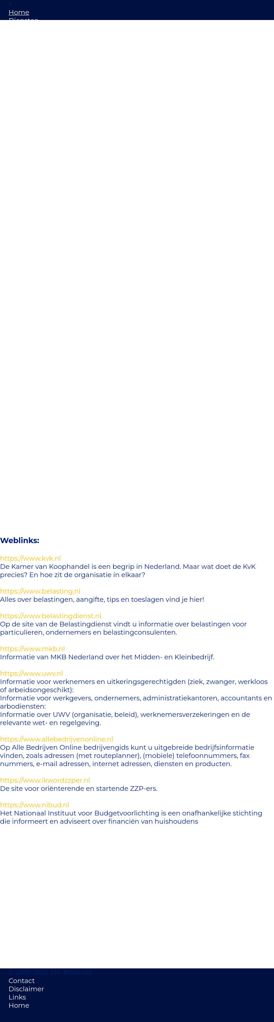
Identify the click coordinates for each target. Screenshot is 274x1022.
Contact (22, 981)
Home (19, 12)
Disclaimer (26, 989)
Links (17, 997)
